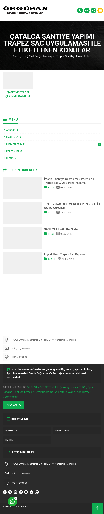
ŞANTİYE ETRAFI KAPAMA (61, 229)
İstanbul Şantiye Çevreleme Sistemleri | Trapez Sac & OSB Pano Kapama (69, 181)
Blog (51, 187)
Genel (51, 258)
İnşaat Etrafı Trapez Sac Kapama (64, 254)
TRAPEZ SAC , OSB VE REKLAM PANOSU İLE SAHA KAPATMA (72, 206)
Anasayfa (18, 56)
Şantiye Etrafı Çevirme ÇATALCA (18, 94)
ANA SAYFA (14, 404)
